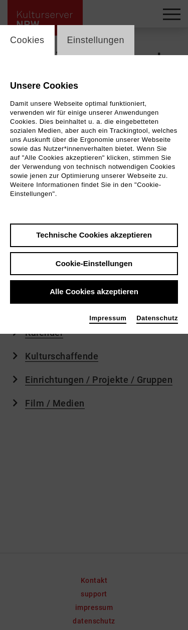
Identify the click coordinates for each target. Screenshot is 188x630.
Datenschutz (157, 318)
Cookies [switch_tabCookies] (27, 40)
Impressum (107, 318)
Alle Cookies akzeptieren (94, 291)
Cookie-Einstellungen (94, 263)
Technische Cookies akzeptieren (94, 235)
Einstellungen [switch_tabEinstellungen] (96, 40)
